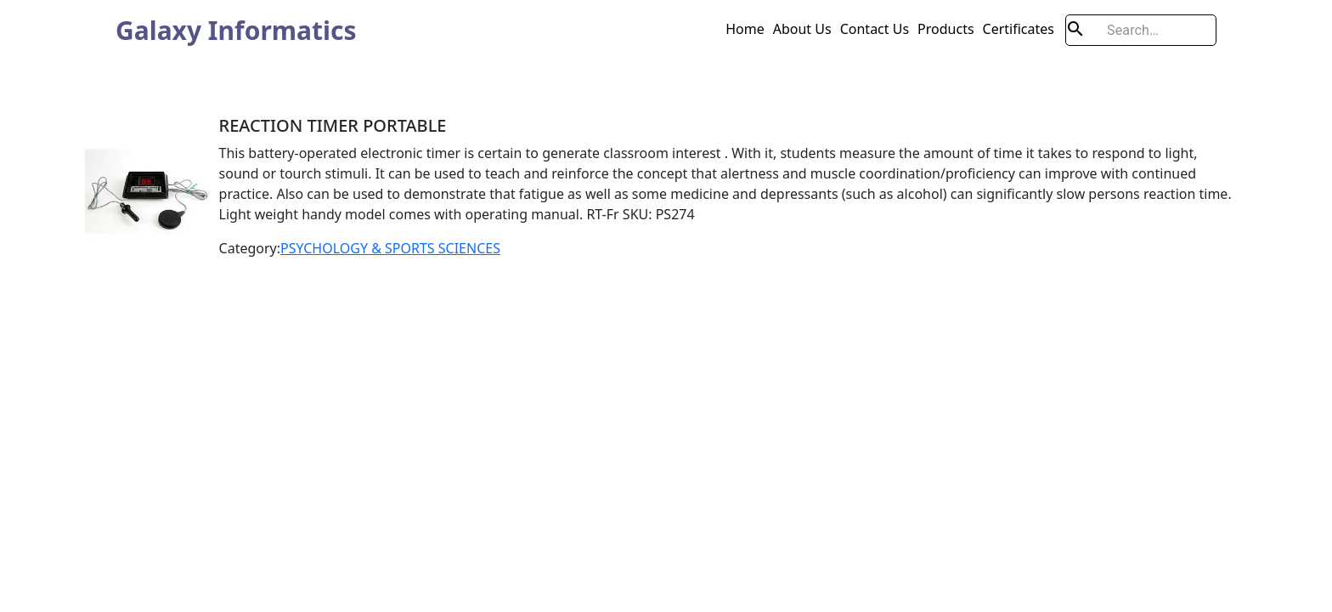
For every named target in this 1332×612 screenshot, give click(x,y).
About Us (802, 29)
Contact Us (874, 29)
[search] (1141, 30)
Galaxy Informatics (236, 30)
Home (745, 29)
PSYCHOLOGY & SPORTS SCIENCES (390, 248)
